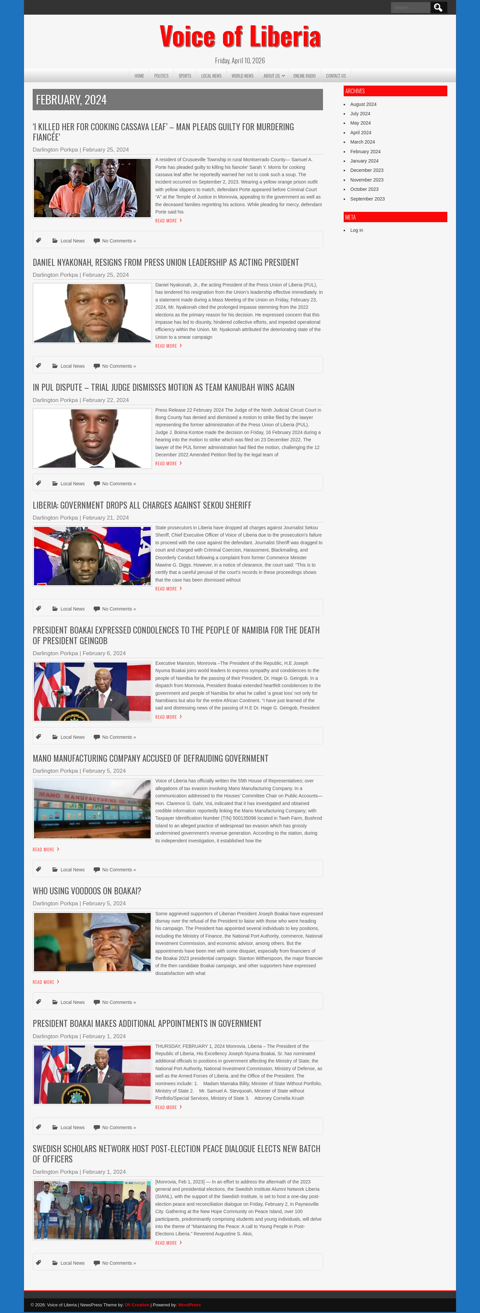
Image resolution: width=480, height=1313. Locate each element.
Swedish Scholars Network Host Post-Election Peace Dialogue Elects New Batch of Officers (176, 1154)
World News (242, 76)
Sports (185, 76)
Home (139, 76)
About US (272, 76)
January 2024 (364, 162)
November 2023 (367, 181)
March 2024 (362, 143)
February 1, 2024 (104, 1037)
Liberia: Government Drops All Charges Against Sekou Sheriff (142, 506)
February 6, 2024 (104, 654)
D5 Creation (137, 1305)
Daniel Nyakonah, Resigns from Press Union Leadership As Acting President (166, 263)
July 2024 (360, 114)
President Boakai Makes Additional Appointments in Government (147, 1024)
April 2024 (360, 133)
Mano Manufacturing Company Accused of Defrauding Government (151, 759)
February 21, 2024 (106, 519)
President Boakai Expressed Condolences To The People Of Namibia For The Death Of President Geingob (176, 636)
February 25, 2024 (106, 151)
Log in (356, 231)
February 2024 (365, 152)
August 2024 (363, 105)
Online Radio (304, 76)
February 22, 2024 (106, 401)
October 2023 (364, 190)
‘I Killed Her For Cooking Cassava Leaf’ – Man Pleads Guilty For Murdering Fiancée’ (163, 132)
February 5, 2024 (104, 772)
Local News (211, 76)
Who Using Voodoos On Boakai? (88, 892)
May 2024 (360, 124)
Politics (161, 76)
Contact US (336, 76)
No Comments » (119, 242)
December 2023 (367, 171)
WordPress (189, 1305)
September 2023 (367, 200)
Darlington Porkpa (55, 151)
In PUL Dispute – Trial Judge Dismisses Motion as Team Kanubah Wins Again (164, 388)
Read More (166, 222)
